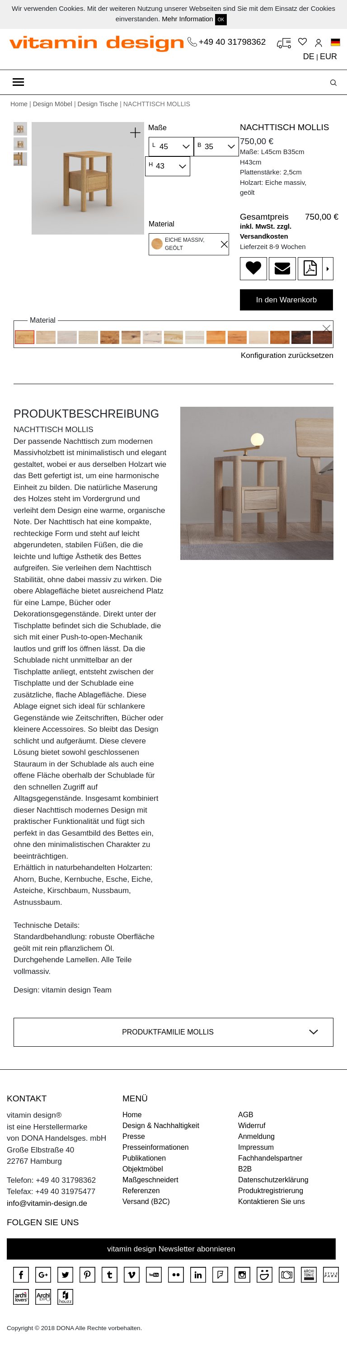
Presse (133, 1136)
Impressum (256, 1147)
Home (19, 104)
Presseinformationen (155, 1147)
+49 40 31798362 (233, 42)
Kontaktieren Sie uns (271, 1201)
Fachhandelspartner (270, 1158)
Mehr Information (187, 19)
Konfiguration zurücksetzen (287, 355)
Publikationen (144, 1158)
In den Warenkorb (286, 300)
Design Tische (98, 104)
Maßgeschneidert (150, 1180)
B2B (245, 1169)
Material (161, 224)
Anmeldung (256, 1136)
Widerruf (251, 1125)
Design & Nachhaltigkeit (160, 1125)
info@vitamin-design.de (47, 1203)
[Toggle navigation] (18, 82)
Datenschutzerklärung (273, 1180)
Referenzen (141, 1191)
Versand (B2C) (146, 1201)
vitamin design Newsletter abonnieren (171, 1249)
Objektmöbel (142, 1169)
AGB (245, 1115)
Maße (157, 128)
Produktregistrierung (270, 1191)
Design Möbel (52, 104)
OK (221, 19)
